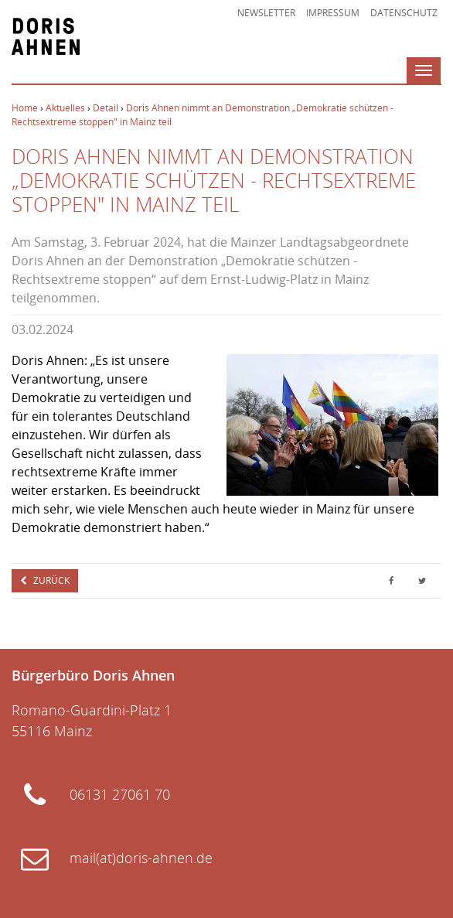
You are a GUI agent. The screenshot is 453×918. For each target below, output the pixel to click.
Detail (105, 107)
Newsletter (266, 12)
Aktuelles (65, 107)
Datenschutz (404, 12)
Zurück (50, 580)
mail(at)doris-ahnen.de (141, 857)
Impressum (332, 12)
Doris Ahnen (46, 36)
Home (25, 107)
